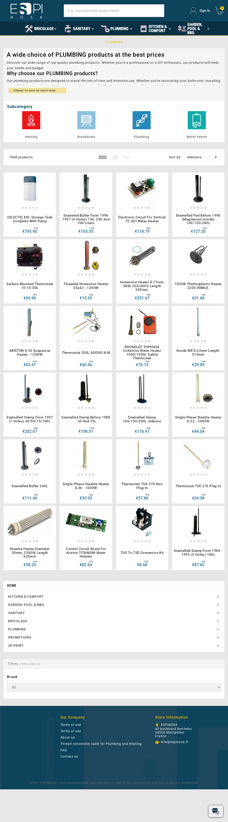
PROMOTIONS (19, 637)
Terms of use (70, 725)
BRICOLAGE (17, 621)
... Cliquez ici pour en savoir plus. (33, 90)
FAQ (63, 750)
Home (11, 585)
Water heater (196, 137)
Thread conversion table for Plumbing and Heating (101, 744)
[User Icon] (200, 10)
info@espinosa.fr (175, 742)
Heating (31, 137)
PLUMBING (17, 629)
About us (67, 737)
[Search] (114, 11)
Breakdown (86, 137)
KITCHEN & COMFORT (26, 596)
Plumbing (141, 137)
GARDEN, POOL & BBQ (26, 605)
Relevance (202, 157)
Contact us (69, 756)
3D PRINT (16, 645)
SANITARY (16, 613)
